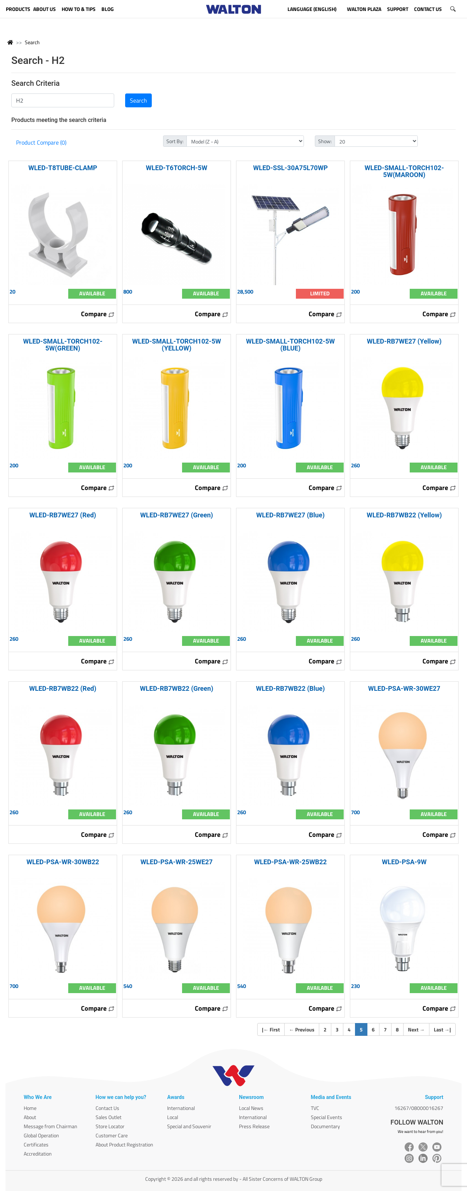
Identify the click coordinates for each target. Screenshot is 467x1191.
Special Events (326, 1117)
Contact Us (107, 1108)
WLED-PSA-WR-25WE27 (176, 862)
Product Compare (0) (41, 142)
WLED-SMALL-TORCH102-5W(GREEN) (62, 344)
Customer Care (112, 1135)
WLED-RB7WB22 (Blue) (290, 688)
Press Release (254, 1126)
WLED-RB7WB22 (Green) (176, 688)
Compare (98, 313)
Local (172, 1117)
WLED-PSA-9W (404, 862)
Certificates (36, 1144)
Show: (325, 141)
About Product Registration (124, 1144)
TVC (315, 1108)
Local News (251, 1108)
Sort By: (175, 141)
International (181, 1108)
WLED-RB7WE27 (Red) (63, 515)
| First (271, 1029)
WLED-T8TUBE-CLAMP (62, 168)
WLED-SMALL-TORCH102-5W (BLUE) (290, 344)
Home (30, 1108)
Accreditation (38, 1153)
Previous (301, 1029)
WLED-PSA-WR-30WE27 (404, 688)
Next (416, 1029)
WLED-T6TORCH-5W (176, 168)
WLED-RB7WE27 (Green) (176, 515)
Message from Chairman (50, 1126)
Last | (442, 1029)
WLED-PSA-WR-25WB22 (290, 862)
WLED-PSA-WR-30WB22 (62, 862)
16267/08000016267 (418, 1108)
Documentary (325, 1126)
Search (32, 42)
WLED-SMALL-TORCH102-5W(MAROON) (404, 171)
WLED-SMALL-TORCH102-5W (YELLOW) (176, 344)
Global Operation (41, 1135)
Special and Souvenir (189, 1126)
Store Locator (110, 1126)
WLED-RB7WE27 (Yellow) (404, 341)
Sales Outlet (108, 1117)
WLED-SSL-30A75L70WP (290, 168)
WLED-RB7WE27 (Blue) (290, 515)
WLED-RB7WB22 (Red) (62, 688)
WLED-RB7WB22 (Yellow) (404, 515)
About (30, 1117)
